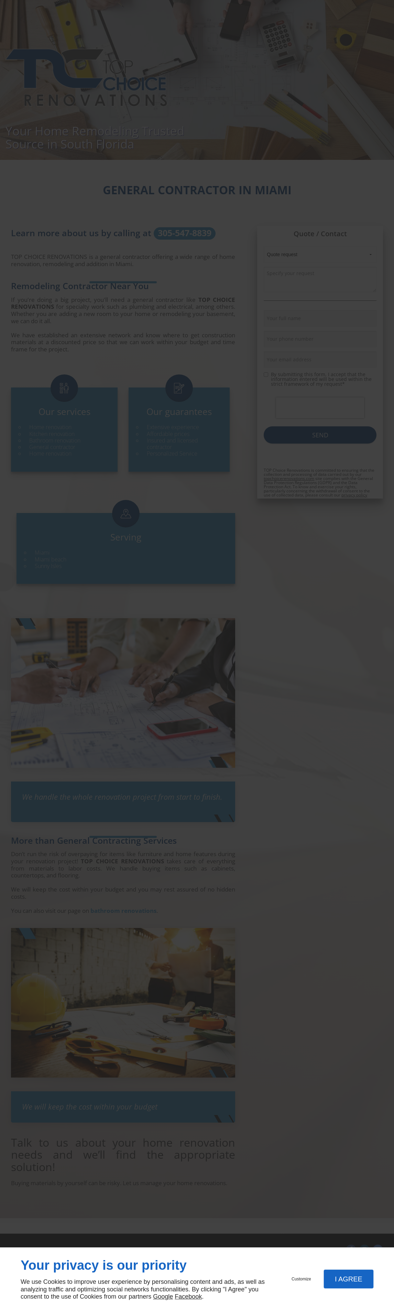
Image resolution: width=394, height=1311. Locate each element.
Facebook (188, 1296)
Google (163, 1296)
